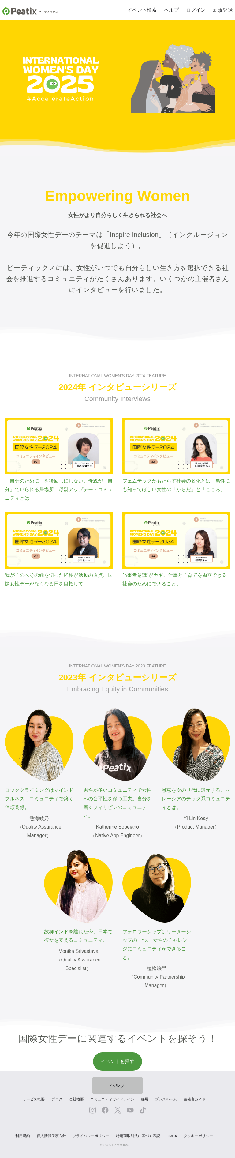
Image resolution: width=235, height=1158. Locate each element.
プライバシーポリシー (91, 1136)
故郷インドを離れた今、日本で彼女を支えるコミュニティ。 (78, 896)
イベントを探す (117, 1061)
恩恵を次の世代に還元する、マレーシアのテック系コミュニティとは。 (196, 759)
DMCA (172, 1136)
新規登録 (223, 10)
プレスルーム (166, 1099)
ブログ (56, 1099)
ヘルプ (171, 10)
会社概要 (76, 1099)
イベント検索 (142, 10)
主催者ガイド (195, 1099)
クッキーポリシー (198, 1136)
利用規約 (22, 1136)
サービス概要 (34, 1099)
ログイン (196, 10)
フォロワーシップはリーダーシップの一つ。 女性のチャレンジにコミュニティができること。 (156, 905)
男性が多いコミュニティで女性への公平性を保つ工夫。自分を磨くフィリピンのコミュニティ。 (117, 763)
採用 (144, 1099)
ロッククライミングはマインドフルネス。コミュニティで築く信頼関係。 (39, 759)
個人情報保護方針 (51, 1136)
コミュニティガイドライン (112, 1099)
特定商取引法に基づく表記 (138, 1136)
